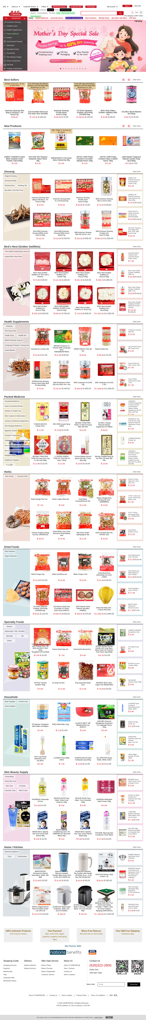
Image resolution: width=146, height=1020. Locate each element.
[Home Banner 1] (73, 46)
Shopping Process (10, 965)
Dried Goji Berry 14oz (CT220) (134, 591)
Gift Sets (10, 65)
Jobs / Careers (69, 968)
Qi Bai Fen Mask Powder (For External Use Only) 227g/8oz (134, 799)
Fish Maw (52, 13)
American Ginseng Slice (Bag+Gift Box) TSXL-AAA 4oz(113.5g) (134, 232)
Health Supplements (14, 30)
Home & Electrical (13, 61)
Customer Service (47, 975)
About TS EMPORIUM (72, 965)
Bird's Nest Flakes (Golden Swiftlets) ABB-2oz (134, 274)
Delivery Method (30, 965)
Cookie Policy (98, 1017)
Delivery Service (30, 968)
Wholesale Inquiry (9, 981)
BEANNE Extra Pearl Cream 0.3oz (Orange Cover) (134, 783)
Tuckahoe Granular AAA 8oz (134, 332)
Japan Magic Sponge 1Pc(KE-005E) (134, 757)
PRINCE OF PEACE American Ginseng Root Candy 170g (134, 182)
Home (31, 18)
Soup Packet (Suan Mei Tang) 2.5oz (134, 349)
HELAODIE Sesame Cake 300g (134, 682)
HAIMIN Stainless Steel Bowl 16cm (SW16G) (134, 858)
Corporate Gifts (8, 978)
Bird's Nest (34, 10)
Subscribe (134, 984)
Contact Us (68, 971)
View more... (137, 80)
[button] (24, 18)
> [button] (129, 79)
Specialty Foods (13, 49)
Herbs (58, 13)
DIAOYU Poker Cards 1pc (134, 724)
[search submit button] (120, 13)
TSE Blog (138, 21)
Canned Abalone (42, 13)
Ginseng (50, 10)
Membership (7, 971)
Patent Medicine (13, 34)
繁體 (115, 995)
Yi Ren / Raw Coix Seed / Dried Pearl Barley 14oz (134, 499)
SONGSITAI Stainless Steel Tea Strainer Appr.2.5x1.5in (134, 741)
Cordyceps (42, 10)
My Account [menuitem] (111, 7)
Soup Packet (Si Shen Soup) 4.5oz (134, 365)
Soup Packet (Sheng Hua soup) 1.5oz (134, 382)
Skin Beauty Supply (14, 57)
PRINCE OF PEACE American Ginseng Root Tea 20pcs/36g (134, 199)
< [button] (123, 79)
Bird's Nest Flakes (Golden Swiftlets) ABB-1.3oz (134, 290)
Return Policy (46, 965)
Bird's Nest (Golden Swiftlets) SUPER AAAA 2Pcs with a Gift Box (134, 307)
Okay (109, 1017)
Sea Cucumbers (66, 10)
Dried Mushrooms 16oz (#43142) (134, 557)
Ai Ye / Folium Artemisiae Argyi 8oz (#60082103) (134, 516)
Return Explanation (48, 971)
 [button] (26, 22)
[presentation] (73, 46)
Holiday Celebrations (15, 69)
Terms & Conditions (98, 995)
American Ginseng (14, 22)
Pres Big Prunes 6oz (134, 649)
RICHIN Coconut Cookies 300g (134, 666)
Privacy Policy (81, 995)
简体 (111, 995)
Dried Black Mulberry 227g (134, 532)
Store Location (66, 995)
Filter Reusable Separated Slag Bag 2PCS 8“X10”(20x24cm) (134, 891)
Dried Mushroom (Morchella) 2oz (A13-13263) (134, 574)
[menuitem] (7, 6)
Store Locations (69, 975)
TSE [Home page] (15, 13)
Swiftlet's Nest (12, 26)
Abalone (33, 13)
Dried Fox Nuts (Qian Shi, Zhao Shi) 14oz (134, 482)
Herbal (9, 38)
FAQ (5, 975)
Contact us (53, 995)
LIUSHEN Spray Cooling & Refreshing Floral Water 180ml (134, 708)
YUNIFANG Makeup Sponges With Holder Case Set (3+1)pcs (134, 816)
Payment (6, 968)
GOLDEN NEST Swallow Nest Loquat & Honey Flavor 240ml (134, 257)
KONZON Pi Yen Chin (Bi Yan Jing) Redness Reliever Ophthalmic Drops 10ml (134, 424)
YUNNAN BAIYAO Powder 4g (134, 440)
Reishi (57, 10)
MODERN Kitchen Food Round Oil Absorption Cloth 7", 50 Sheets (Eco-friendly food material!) (134, 874)
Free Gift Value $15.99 (36, 84)
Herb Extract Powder (68, 13)
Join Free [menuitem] (137, 6)
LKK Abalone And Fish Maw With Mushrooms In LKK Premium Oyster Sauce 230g (37, 87)
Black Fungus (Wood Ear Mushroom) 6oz (134, 607)
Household (11, 53)
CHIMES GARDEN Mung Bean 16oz (134, 632)
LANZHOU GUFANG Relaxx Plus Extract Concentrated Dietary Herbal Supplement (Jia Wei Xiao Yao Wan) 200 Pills (134, 457)
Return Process (46, 968)
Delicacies (11, 45)
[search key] (99, 13)
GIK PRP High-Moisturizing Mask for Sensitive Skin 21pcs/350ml (134, 832)
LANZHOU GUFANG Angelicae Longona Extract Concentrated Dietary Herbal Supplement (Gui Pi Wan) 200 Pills (134, 407)
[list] (53, 13)
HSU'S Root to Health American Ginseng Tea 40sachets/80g (134, 215)
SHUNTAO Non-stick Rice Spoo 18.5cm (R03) (134, 908)
